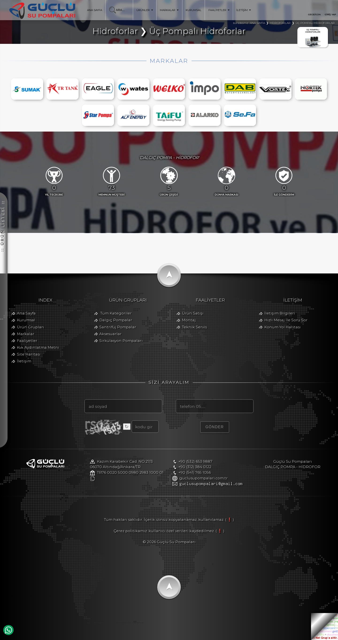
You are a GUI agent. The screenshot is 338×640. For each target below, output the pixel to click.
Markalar (25, 334)
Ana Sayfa (26, 313)
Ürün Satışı (193, 313)
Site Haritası (28, 354)
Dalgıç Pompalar (115, 320)
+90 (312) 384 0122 (194, 467)
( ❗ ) (229, 519)
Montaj (189, 320)
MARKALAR (169, 10)
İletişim (24, 361)
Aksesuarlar (110, 334)
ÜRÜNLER (144, 10)
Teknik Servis (194, 327)
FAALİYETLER (219, 10)
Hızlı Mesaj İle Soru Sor (285, 320)
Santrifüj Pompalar (117, 327)
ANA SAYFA (94, 10)
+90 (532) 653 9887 (195, 461)
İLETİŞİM (243, 10)
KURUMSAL (193, 10)
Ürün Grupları (30, 327)
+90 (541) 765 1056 (194, 472)
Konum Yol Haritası (282, 327)
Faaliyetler (27, 340)
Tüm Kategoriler (116, 313)
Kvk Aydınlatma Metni (38, 347)
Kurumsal (26, 320)
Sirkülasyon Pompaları (121, 340)
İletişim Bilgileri (279, 313)
